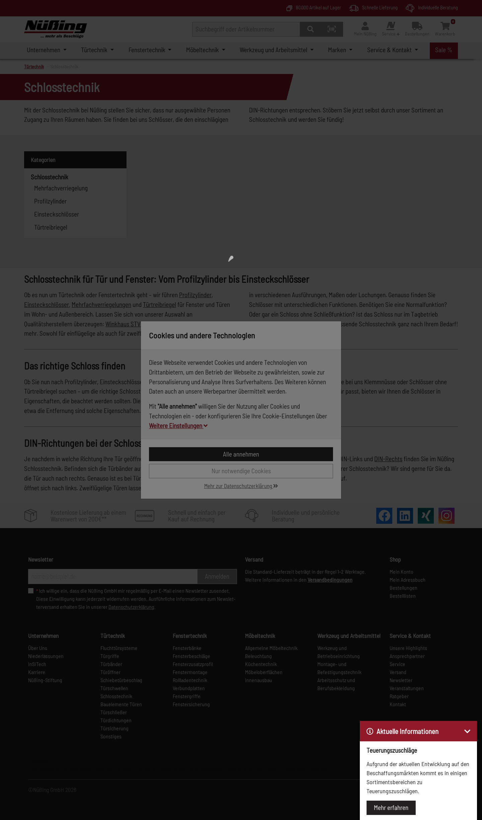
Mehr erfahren (391, 807)
